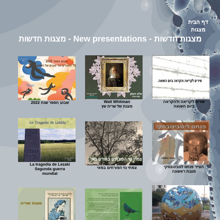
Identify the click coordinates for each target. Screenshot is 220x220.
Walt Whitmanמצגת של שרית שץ (116, 103)
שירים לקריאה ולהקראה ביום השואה (184, 103)
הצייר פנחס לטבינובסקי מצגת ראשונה (184, 169)
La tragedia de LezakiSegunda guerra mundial (50, 169)
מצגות (198, 30)
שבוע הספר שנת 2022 (50, 102)
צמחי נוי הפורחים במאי (117, 167)
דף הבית (198, 22)
